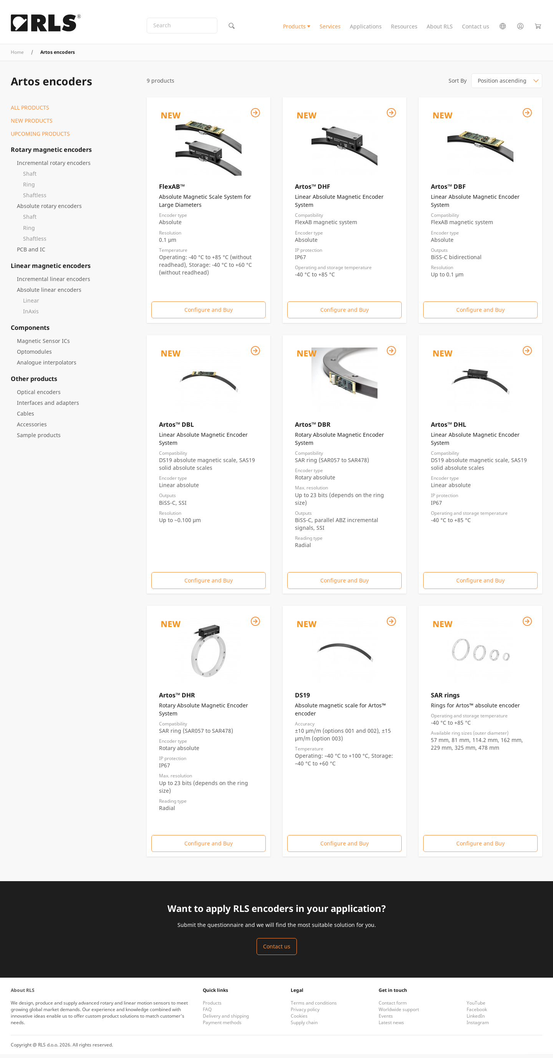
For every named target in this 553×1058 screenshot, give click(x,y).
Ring (29, 188)
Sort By (458, 84)
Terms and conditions (314, 1006)
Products (294, 28)
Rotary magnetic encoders (51, 153)
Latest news (391, 1026)
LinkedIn (476, 1019)
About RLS (440, 28)
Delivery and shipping (226, 1019)
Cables (25, 417)
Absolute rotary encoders (49, 209)
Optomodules (34, 355)
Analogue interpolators (46, 365)
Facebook (477, 1013)
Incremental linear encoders (53, 282)
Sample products (39, 438)
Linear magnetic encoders (51, 269)
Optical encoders (39, 395)
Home (17, 56)
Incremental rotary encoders (54, 166)
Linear (31, 304)
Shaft (29, 177)
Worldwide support (399, 1013)
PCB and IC (31, 252)
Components (30, 331)
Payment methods (222, 1026)
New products (32, 124)
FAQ (207, 1013)
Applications (366, 28)
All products (30, 111)
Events (386, 1019)
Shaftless (34, 199)
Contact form (393, 1006)
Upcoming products (40, 137)
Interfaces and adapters (48, 406)
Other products (34, 382)
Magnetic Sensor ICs (43, 344)
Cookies (299, 1019)
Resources (404, 28)
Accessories (32, 427)
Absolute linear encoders (49, 293)
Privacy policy (305, 1013)
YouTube (476, 1006)
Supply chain (304, 1026)
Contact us (475, 28)
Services (330, 28)
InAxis (31, 314)
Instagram (478, 1026)
